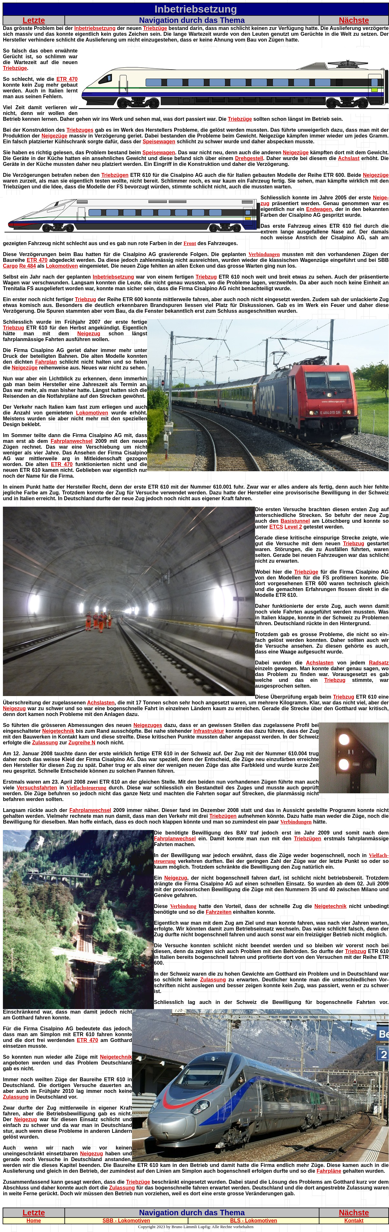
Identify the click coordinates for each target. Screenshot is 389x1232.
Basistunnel (295, 521)
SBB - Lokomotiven (126, 1220)
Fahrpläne (329, 1171)
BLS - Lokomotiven (253, 1220)
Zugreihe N (82, 742)
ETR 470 (67, 79)
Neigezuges (147, 725)
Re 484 (27, 266)
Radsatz (379, 662)
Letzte (34, 20)
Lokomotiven (62, 266)
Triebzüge (155, 28)
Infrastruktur (209, 731)
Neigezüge (54, 135)
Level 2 (293, 527)
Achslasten (319, 662)
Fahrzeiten (219, 912)
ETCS (276, 527)
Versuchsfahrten (37, 787)
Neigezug (88, 333)
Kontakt (354, 1220)
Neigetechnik (58, 731)
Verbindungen (264, 254)
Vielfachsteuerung (86, 787)
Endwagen (319, 209)
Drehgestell (249, 158)
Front (190, 243)
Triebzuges (79, 130)
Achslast (349, 158)
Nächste (354, 20)
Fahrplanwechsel (71, 441)
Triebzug (206, 277)
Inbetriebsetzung (95, 28)
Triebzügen (114, 175)
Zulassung (45, 742)
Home (34, 1220)
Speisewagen (159, 141)
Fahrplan (46, 362)
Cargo (10, 266)
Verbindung (183, 906)
